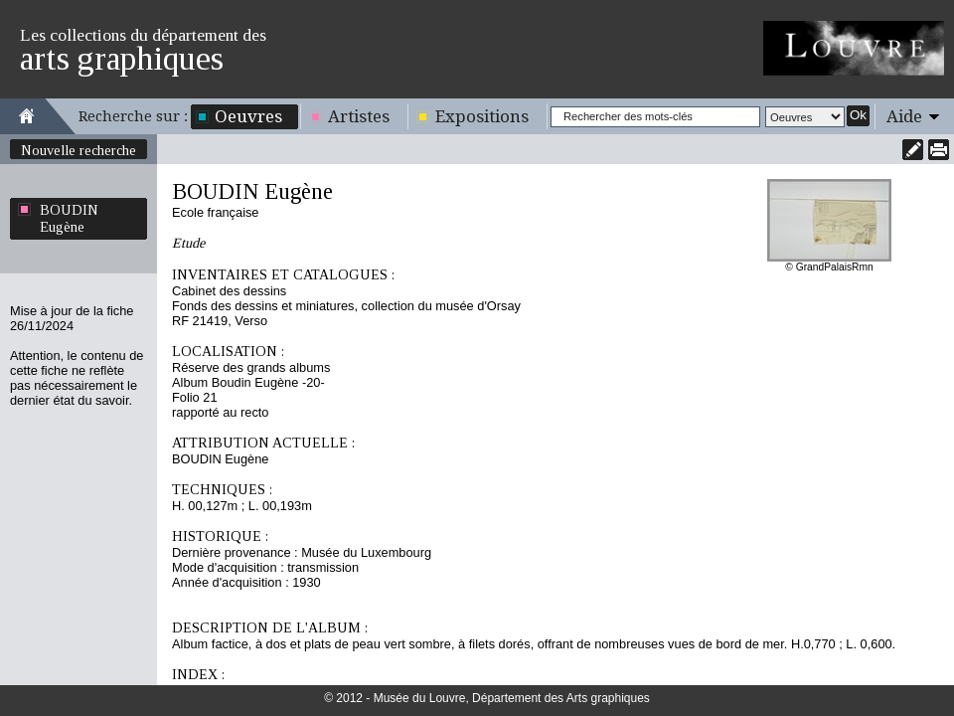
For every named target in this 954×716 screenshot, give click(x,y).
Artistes (359, 116)
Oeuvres (248, 116)
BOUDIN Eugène (69, 218)
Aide (904, 116)
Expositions (482, 116)
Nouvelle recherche (78, 150)
